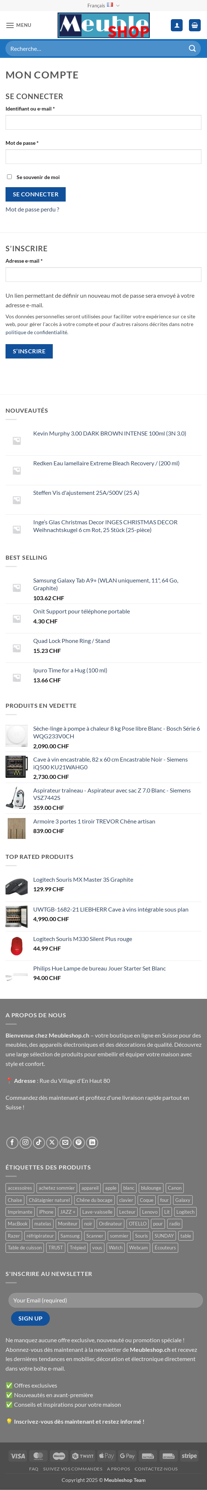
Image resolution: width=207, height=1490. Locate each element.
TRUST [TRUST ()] (55, 1248)
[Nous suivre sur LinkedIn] (92, 1143)
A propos (118, 1469)
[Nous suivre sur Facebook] (12, 1143)
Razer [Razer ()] (14, 1236)
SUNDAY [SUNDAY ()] (164, 1236)
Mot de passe (35, 142)
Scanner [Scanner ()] (94, 1236)
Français (103, 5)
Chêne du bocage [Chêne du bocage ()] (94, 1200)
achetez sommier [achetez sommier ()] (57, 1188)
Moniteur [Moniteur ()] (67, 1224)
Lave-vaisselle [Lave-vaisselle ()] (97, 1212)
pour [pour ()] (158, 1224)
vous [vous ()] (97, 1248)
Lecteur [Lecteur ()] (127, 1212)
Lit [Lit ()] (167, 1212)
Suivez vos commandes (72, 1469)
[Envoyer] (192, 48)
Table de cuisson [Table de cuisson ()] (25, 1248)
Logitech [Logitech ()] (185, 1212)
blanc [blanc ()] (128, 1188)
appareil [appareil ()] (90, 1188)
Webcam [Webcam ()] (138, 1248)
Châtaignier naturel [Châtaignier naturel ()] (49, 1200)
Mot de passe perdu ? (32, 209)
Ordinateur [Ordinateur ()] (110, 1224)
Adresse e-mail (37, 260)
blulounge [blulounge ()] (151, 1188)
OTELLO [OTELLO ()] (137, 1224)
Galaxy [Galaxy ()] (182, 1200)
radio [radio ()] (174, 1224)
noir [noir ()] (88, 1224)
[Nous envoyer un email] (65, 1143)
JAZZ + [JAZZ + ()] (68, 1212)
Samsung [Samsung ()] (70, 1236)
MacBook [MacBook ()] (18, 1224)
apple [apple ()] (111, 1188)
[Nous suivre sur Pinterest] (79, 1143)
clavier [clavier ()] (126, 1200)
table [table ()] (185, 1236)
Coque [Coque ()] (146, 1200)
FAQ (34, 1469)
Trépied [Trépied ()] (78, 1248)
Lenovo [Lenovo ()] (150, 1212)
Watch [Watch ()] (116, 1248)
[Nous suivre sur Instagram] (26, 1143)
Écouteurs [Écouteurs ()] (165, 1248)
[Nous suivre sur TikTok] (39, 1143)
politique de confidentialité (36, 332)
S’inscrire (29, 351)
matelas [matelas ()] (42, 1224)
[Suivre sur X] (52, 1143)
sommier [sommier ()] (119, 1236)
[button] (18, 25)
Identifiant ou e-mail (43, 108)
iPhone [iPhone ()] (46, 1212)
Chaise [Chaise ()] (15, 1200)
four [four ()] (164, 1200)
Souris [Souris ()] (141, 1236)
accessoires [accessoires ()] (20, 1188)
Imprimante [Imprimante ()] (20, 1212)
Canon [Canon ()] (175, 1188)
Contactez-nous (156, 1469)
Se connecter (36, 194)
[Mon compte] (177, 25)
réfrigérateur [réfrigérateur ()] (40, 1236)
